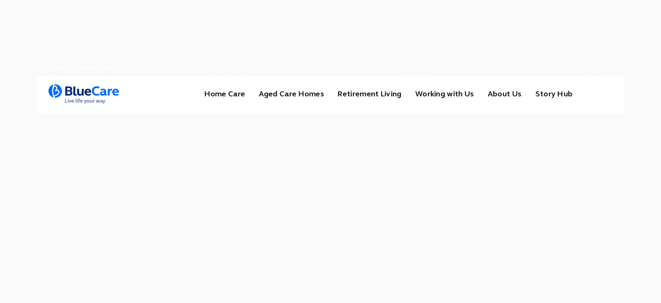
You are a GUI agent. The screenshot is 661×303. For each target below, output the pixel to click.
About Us (503, 94)
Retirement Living (363, 94)
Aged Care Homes (284, 94)
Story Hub (553, 94)
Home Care (216, 94)
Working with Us (441, 94)
